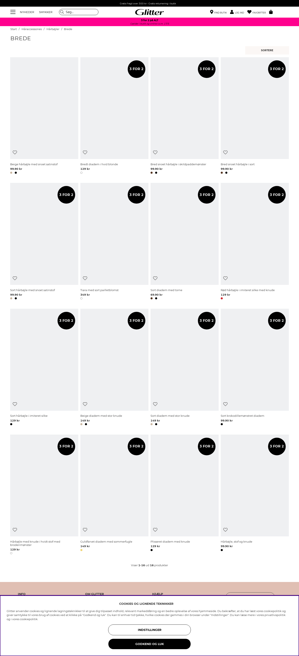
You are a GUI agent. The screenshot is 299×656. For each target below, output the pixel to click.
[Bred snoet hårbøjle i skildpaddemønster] (185, 116)
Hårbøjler (53, 29)
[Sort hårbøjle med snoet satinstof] (44, 242)
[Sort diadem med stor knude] (185, 368)
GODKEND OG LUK (149, 644)
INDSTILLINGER (149, 630)
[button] (238, 12)
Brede (68, 29)
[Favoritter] (258, 12)
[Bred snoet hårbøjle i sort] (255, 116)
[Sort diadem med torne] (185, 242)
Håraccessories (32, 29)
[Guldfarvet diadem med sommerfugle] (114, 495)
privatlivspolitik (275, 615)
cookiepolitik (29, 619)
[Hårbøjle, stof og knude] (255, 495)
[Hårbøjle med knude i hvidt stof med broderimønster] (44, 495)
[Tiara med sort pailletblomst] (114, 242)
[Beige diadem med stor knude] (114, 368)
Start (13, 29)
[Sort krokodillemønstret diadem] (255, 368)
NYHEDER (27, 12)
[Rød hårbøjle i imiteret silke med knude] (255, 242)
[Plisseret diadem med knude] (185, 495)
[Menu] (13, 12)
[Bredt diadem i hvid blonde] (114, 116)
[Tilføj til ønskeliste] (15, 152)
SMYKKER (45, 12)
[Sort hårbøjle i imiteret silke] (44, 368)
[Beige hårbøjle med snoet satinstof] (44, 116)
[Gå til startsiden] (149, 12)
